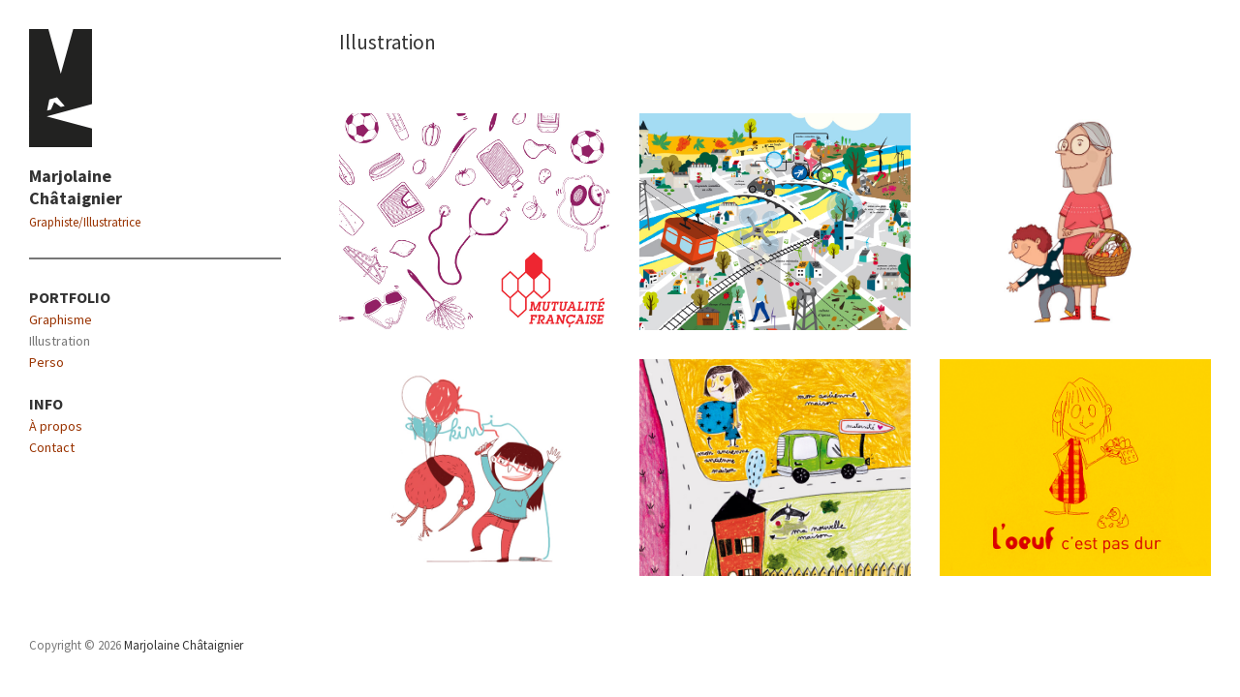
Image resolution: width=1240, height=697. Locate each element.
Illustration (59, 340)
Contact (52, 447)
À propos (55, 426)
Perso (46, 362)
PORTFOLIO (69, 297)
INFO (46, 403)
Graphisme (60, 319)
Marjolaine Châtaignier (75, 187)
